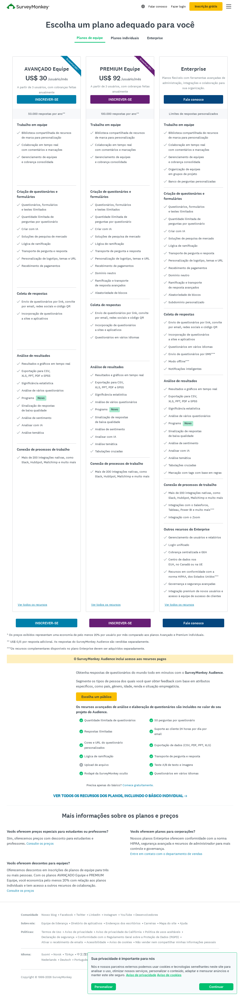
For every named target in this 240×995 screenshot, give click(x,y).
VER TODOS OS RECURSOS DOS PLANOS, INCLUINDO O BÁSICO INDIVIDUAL (120, 795)
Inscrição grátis (206, 6)
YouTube (126, 915)
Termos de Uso (51, 932)
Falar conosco (157, 6)
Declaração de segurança (57, 937)
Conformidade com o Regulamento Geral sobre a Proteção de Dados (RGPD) (128, 937)
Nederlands (49, 960)
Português (81, 960)
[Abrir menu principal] (228, 6)
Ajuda (183, 923)
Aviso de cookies (169, 975)
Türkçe (69, 954)
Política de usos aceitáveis (162, 932)
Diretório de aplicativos (86, 923)
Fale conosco (193, 99)
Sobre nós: (28, 923)
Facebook (66, 915)
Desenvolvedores (146, 915)
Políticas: (27, 932)
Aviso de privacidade (141, 975)
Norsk (57, 954)
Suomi (45, 954)
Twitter (80, 915)
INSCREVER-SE (46, 99)
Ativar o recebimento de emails (62, 942)
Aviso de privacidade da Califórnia (119, 932)
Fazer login (178, 6)
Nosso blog (49, 915)
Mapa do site (167, 923)
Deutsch (65, 960)
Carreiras (150, 923)
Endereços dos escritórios (123, 923)
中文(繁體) (84, 954)
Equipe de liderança (54, 923)
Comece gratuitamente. (138, 785)
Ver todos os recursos (32, 605)
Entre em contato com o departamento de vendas (166, 854)
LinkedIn (94, 915)
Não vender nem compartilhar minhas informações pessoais (175, 942)
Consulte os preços (40, 843)
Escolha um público (96, 697)
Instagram (110, 915)
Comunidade (29, 915)
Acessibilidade (96, 942)
